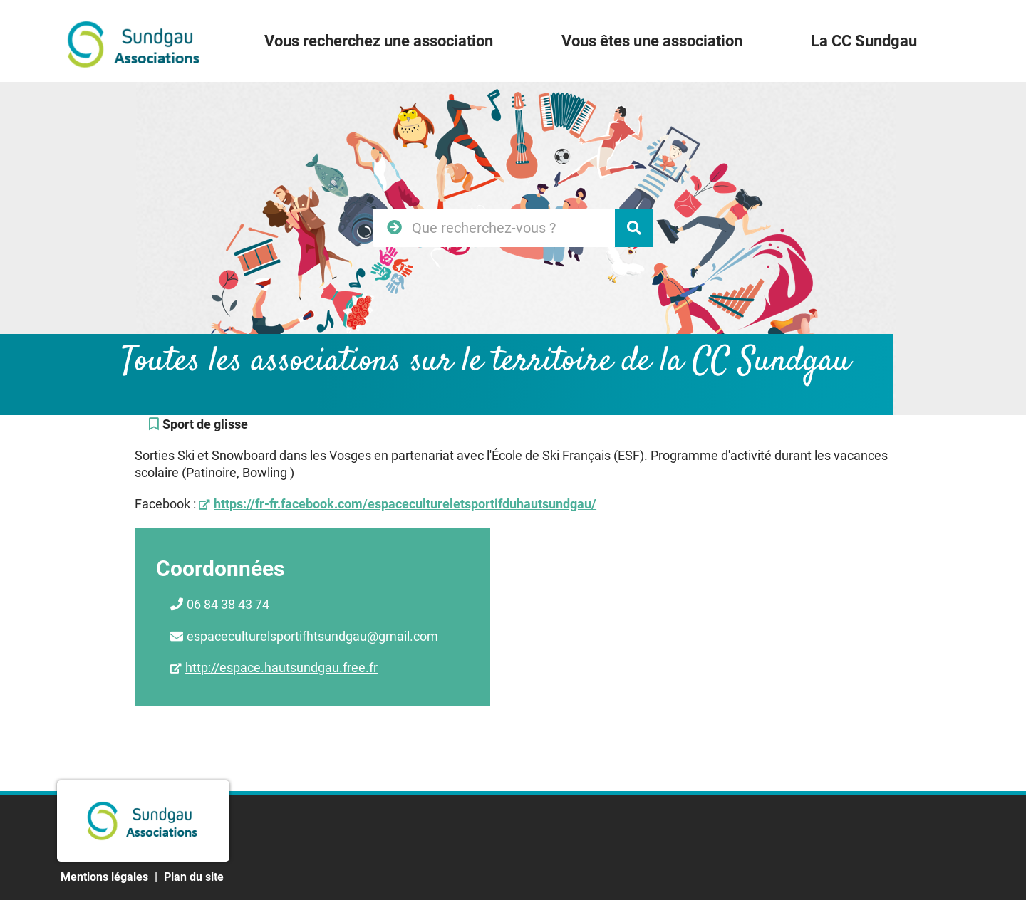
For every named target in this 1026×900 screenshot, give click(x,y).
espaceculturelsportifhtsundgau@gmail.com (312, 636)
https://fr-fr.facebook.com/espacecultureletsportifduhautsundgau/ (405, 503)
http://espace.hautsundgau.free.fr (281, 667)
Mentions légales (104, 877)
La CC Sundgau (864, 41)
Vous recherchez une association (378, 41)
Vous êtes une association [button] (651, 41)
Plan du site (194, 877)
